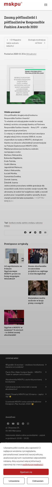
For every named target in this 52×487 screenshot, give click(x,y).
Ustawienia (14, 480)
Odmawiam (37, 480)
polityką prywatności (33, 464)
